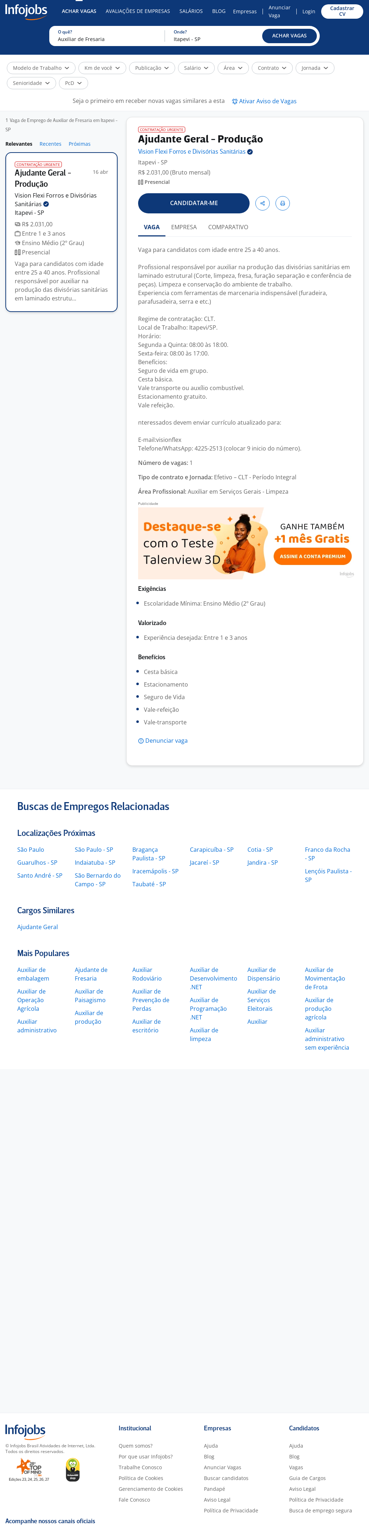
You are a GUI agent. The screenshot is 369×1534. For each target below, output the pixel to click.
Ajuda (211, 1445)
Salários (191, 11)
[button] (289, 36)
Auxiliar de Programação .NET (208, 1008)
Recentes (51, 143)
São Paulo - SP (94, 850)
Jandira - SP (262, 862)
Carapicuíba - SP (212, 850)
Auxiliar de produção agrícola (319, 1008)
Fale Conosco (134, 1499)
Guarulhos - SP (37, 862)
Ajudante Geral (37, 927)
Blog (219, 11)
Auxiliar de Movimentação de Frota (325, 978)
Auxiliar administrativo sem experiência (327, 1038)
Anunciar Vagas (222, 1467)
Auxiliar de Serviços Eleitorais (261, 1000)
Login (308, 11)
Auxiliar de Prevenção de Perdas (150, 1000)
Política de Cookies (141, 1478)
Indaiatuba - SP (95, 862)
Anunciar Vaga (280, 11)
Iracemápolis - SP (155, 871)
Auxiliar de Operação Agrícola (31, 1000)
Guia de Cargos (307, 1478)
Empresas (245, 11)
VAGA (152, 227)
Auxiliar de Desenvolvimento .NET (213, 978)
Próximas (80, 143)
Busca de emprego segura (320, 1510)
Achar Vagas (79, 11)
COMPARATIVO (228, 227)
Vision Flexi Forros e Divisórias (195, 152)
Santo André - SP (40, 875)
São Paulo (30, 850)
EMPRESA (184, 227)
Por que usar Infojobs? (146, 1456)
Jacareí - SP (204, 862)
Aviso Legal (217, 1499)
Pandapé (214, 1488)
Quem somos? (135, 1445)
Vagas (296, 1467)
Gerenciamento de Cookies (151, 1488)
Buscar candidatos (226, 1478)
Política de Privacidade (231, 1510)
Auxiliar (257, 1022)
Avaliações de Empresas (138, 11)
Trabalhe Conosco (140, 1467)
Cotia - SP (260, 850)
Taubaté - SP (149, 884)
